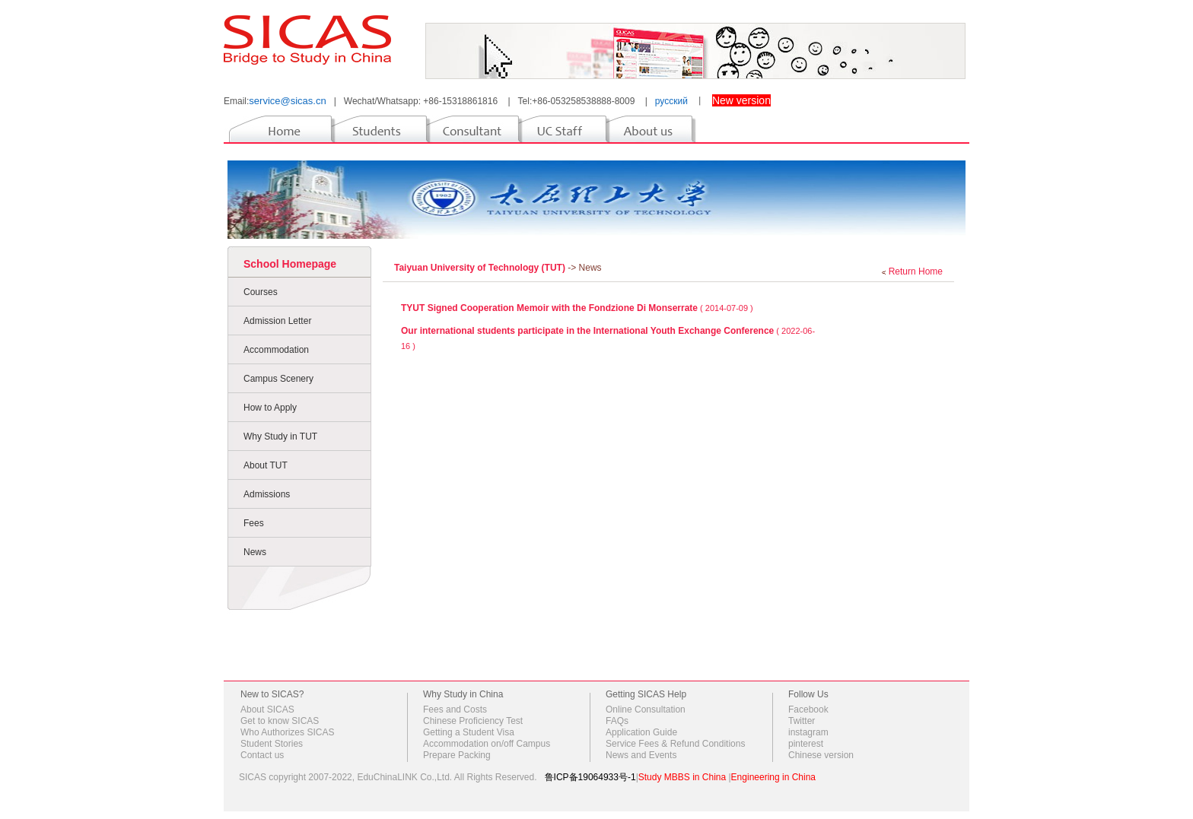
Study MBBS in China (682, 777)
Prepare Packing (457, 755)
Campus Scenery (278, 378)
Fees (253, 523)
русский (671, 101)
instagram (808, 732)
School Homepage (289, 264)
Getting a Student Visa (468, 732)
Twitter (801, 721)
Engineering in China (773, 777)
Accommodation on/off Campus (486, 743)
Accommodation (276, 349)
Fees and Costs (455, 709)
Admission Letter (277, 321)
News (254, 552)
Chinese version (821, 755)
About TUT (265, 465)
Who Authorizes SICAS (287, 732)
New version (741, 100)
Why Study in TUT (280, 436)
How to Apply (270, 407)
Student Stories (271, 743)
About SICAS (267, 709)
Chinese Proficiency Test (473, 721)
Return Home (916, 271)
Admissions (266, 494)
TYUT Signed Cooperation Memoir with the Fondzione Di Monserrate (549, 308)
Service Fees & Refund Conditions (675, 743)
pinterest (805, 743)
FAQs (617, 721)
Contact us (262, 755)
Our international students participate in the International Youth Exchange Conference (587, 330)
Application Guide (641, 732)
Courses (260, 292)
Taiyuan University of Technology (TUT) (481, 267)
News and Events (641, 755)
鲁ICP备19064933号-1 (590, 777)
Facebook (808, 709)
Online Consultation (646, 709)
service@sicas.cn (287, 100)
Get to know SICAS (279, 721)
